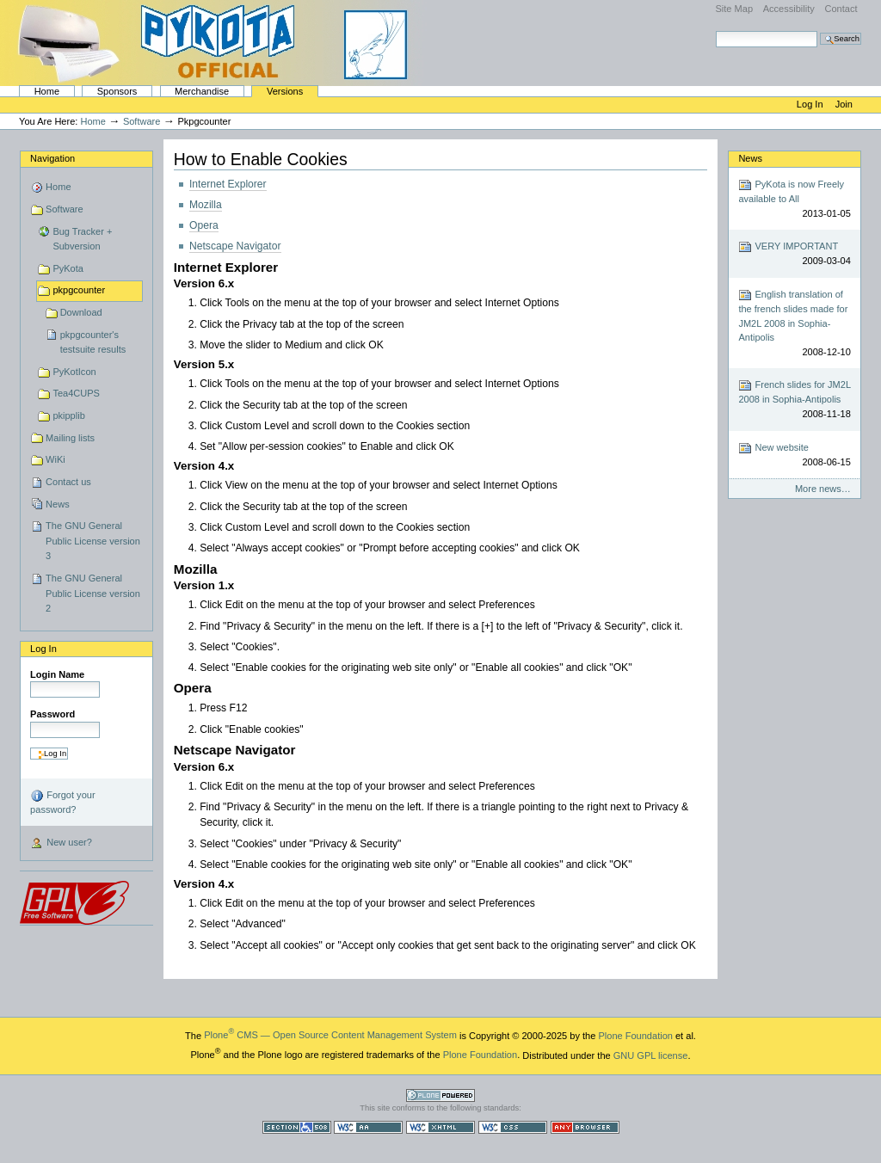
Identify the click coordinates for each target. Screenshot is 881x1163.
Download (81, 312)
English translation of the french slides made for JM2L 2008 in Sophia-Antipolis (794, 323)
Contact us (68, 482)
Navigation (52, 158)
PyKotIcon (73, 371)
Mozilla (205, 205)
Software (142, 121)
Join (844, 104)
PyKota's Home (215, 43)
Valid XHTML (440, 1127)
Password (52, 714)
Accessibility (789, 8)
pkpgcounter (78, 290)
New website (794, 455)
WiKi (55, 459)
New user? (61, 844)
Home (46, 91)
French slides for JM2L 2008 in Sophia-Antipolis (794, 399)
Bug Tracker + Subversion (82, 239)
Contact (840, 8)
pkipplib (68, 415)
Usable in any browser (585, 1127)
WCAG (368, 1127)
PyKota (67, 268)
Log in (811, 104)
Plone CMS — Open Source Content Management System (330, 1035)
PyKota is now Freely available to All (794, 199)
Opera (204, 225)
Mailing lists (70, 438)
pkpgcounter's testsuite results (93, 342)
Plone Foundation (635, 1035)
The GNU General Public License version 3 (93, 540)
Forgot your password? (62, 802)
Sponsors (117, 91)
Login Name (57, 674)
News (58, 504)
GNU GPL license (650, 1054)
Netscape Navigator (235, 246)
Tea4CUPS (76, 393)
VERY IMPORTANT (794, 254)
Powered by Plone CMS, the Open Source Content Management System (440, 1095)
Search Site (715, 30)
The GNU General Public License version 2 (93, 593)
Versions (285, 91)
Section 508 (296, 1127)
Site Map (734, 8)
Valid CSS (512, 1127)
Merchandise (202, 91)
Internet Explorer (228, 184)
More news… (823, 488)
